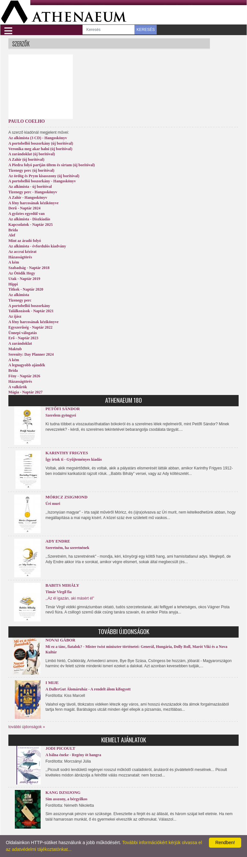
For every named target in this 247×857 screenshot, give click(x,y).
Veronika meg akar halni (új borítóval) (40, 149)
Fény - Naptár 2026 (24, 376)
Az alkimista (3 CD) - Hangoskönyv (37, 138)
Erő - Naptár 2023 (23, 338)
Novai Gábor (60, 640)
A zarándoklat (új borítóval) (31, 154)
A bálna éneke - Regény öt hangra (73, 755)
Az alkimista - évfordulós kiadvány (37, 246)
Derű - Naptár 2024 (24, 208)
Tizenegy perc (19, 300)
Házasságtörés (20, 257)
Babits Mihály (62, 585)
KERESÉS (145, 29)
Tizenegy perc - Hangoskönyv (32, 192)
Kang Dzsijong (63, 792)
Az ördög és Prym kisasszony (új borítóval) (43, 176)
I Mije (52, 682)
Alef (11, 235)
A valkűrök (17, 387)
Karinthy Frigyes (66, 452)
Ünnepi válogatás (22, 333)
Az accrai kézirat (22, 251)
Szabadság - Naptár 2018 (28, 267)
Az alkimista (18, 295)
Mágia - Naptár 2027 (25, 392)
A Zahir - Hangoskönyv (27, 197)
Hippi (13, 284)
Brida (13, 230)
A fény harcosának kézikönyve (33, 203)
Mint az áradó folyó (24, 240)
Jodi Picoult (60, 748)
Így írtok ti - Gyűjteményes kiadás (73, 459)
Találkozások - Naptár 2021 (31, 311)
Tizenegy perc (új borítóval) (31, 170)
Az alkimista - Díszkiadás (29, 219)
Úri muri (52, 503)
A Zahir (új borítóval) (26, 159)
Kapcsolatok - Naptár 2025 (30, 224)
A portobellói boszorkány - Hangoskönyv (42, 181)
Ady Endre (57, 541)
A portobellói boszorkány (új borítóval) (40, 143)
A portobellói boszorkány (29, 305)
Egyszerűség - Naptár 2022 (30, 327)
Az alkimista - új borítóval (30, 186)
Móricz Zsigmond (66, 497)
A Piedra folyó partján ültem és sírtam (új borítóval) (51, 165)
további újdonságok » (26, 727)
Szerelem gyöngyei (60, 415)
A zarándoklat (20, 343)
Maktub (15, 349)
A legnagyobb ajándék (26, 365)
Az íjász (14, 316)
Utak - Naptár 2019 (24, 278)
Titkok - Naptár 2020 (25, 289)
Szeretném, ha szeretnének (67, 547)
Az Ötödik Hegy (21, 273)
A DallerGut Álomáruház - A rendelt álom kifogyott (88, 689)
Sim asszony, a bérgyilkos (66, 799)
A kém (13, 262)
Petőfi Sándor (62, 408)
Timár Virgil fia (58, 592)
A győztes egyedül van (26, 213)
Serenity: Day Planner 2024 (31, 354)
